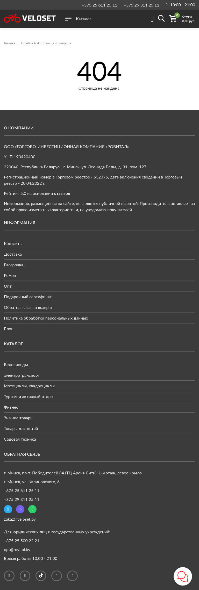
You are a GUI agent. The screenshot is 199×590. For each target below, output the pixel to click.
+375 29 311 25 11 (141, 4)
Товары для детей (21, 428)
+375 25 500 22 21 (21, 540)
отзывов (62, 193)
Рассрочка (13, 264)
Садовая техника (20, 438)
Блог (8, 328)
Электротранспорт (22, 375)
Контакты (13, 243)
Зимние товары (18, 417)
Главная (9, 43)
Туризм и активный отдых (28, 396)
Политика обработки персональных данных (46, 317)
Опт (8, 285)
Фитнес (11, 407)
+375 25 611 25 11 (99, 4)
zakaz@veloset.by (20, 518)
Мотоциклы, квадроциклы (29, 385)
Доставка (13, 253)
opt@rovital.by (17, 549)
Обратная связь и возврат (28, 307)
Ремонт (11, 275)
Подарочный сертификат (28, 296)
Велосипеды (16, 364)
